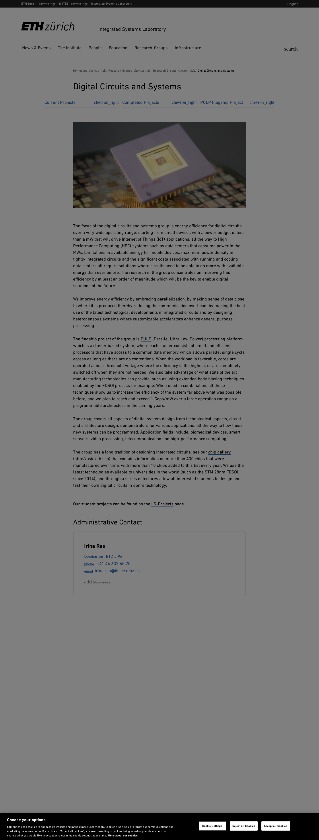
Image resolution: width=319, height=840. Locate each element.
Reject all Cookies (243, 826)
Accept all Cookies (275, 826)
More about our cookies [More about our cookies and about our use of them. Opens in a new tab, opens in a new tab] (123, 835)
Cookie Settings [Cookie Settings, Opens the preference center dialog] (212, 826)
